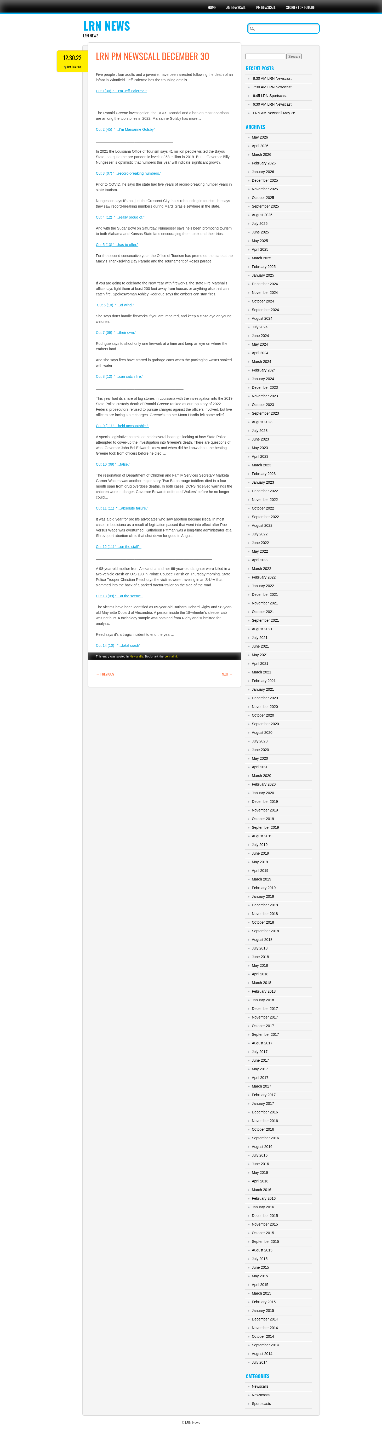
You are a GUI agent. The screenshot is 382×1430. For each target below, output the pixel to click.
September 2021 (265, 620)
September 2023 (265, 413)
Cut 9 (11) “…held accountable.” (122, 426)
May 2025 (260, 241)
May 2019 (260, 862)
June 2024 (260, 336)
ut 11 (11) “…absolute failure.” (123, 508)
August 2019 (262, 836)
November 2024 (265, 292)
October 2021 (263, 612)
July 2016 (259, 1155)
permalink (171, 656)
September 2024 (265, 310)
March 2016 (261, 1190)
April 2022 (260, 560)
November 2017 (265, 1017)
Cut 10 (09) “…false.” (113, 464)
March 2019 (261, 879)
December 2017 (265, 1008)
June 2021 (260, 646)
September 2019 (265, 827)
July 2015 (259, 1259)
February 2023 (264, 474)
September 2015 (265, 1241)
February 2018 (264, 991)
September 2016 (265, 1138)
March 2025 (261, 258)
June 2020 (260, 750)
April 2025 (260, 249)
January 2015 (263, 1310)
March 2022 (261, 569)
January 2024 (263, 379)
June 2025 (260, 232)
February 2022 (264, 577)
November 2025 (265, 189)
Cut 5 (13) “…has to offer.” (117, 245)
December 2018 (265, 905)
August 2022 (262, 525)
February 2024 (264, 370)
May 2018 (260, 965)
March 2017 (261, 1086)
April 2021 (260, 663)
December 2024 (265, 284)
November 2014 (265, 1328)
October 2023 (263, 405)
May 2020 (260, 758)
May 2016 (260, 1172)
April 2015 (260, 1285)
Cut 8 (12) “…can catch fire (118, 376)
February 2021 (264, 681)
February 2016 (264, 1198)
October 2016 (263, 1129)
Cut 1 (100, 91)
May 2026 (260, 137)
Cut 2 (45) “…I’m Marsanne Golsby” (125, 129)
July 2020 (259, 741)
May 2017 (260, 1069)
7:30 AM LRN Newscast (272, 87)
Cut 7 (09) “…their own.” (116, 332)
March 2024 (261, 361)
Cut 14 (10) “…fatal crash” (118, 645)
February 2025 (264, 267)
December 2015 (265, 1216)
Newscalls (136, 656)
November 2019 (265, 810)
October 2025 (263, 198)
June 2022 (260, 543)
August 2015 (262, 1250)
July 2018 (259, 948)
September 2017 (265, 1034)
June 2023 (260, 439)
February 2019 (264, 888)
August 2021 (262, 629)
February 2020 (264, 784)
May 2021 (260, 655)
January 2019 (263, 896)
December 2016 (265, 1112)
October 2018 (263, 922)
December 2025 (265, 180)
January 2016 (263, 1207)
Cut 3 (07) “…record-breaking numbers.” (129, 173)
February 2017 (264, 1095)
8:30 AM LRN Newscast (272, 78)
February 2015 (264, 1302)
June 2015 (260, 1267)
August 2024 (262, 318)
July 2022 (259, 534)
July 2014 (259, 1362)
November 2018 (265, 914)
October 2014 (263, 1336)
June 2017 (260, 1060)
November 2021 (265, 603)
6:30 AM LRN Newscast (272, 104)
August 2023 (262, 422)
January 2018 (263, 1000)
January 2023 (263, 482)
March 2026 (261, 154)
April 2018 (260, 974)
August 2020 (262, 732)
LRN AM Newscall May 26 (274, 113)
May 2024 (260, 344)
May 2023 (260, 448)
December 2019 (265, 801)
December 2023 (265, 387)
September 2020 (265, 724)
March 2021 (261, 672)
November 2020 (265, 707)
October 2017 (263, 1026)
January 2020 (263, 793)
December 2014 (265, 1319)
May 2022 (260, 551)
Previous (105, 674)
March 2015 (261, 1293)
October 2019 (263, 819)
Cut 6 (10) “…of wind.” (115, 305)
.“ (142, 376)
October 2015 (263, 1233)
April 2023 (260, 456)
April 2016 (260, 1181)
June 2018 (260, 957)
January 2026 (263, 172)
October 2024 (263, 301)
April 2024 (260, 353)
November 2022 (265, 499)
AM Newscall (236, 7)
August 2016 (262, 1147)
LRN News (106, 25)
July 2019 (259, 845)
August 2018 (262, 939)
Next (227, 674)
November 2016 (265, 1121)
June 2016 (260, 1164)
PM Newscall (266, 7)
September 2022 (265, 517)
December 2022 (265, 491)
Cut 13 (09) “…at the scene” (119, 596)
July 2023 (259, 430)
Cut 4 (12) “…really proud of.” (121, 217)
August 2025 (262, 215)
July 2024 (259, 327)
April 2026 (260, 146)
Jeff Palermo (74, 67)
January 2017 (263, 1103)
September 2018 (265, 931)
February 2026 (264, 163)
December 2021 (265, 594)
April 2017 (260, 1078)
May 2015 (260, 1276)
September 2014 (265, 1345)
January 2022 (263, 586)
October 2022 (263, 508)
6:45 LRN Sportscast (270, 96)
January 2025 (263, 275)
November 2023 (265, 396)
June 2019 (260, 853)
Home (212, 7)
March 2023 (261, 465)
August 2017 (262, 1043)
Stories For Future (300, 7)
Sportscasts (261, 1404)
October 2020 (263, 715)
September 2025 (265, 206)
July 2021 (259, 638)
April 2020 (260, 767)
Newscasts (261, 1395)
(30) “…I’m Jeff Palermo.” (126, 91)
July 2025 (259, 223)
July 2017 (259, 1052)
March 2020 (261, 776)
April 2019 (260, 870)
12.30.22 (72, 57)
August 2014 (262, 1354)
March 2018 (261, 983)
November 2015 (265, 1224)
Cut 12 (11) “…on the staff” (118, 547)
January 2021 (263, 689)
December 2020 (265, 698)
